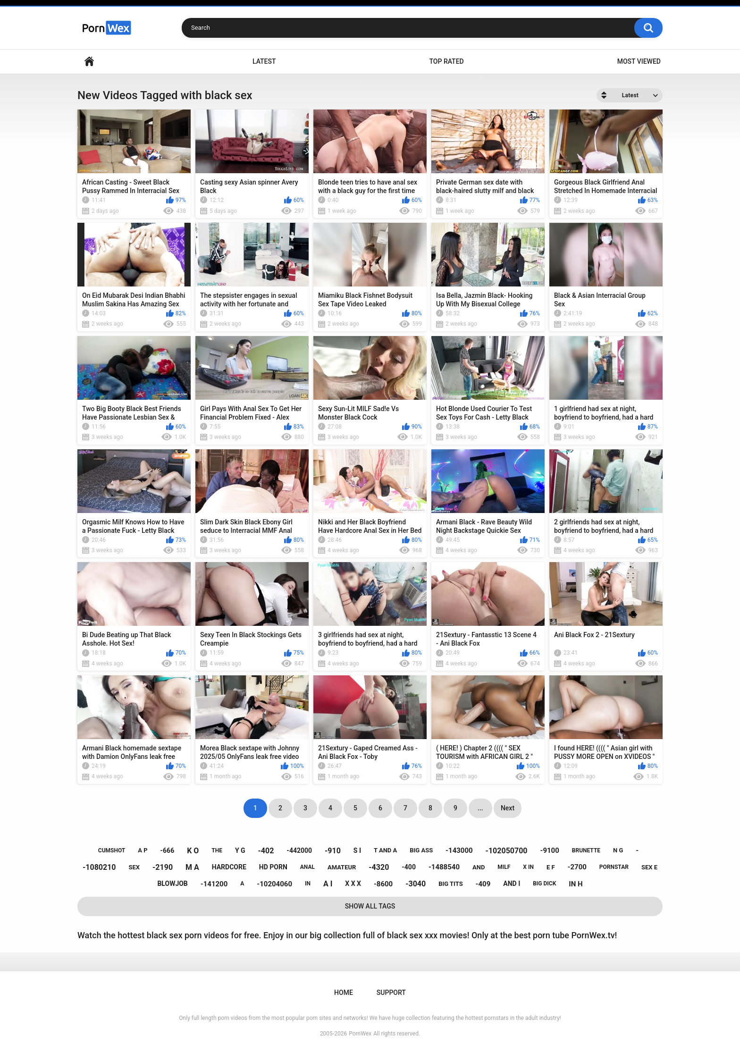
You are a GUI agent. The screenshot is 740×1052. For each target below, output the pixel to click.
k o (193, 850)
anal (307, 867)
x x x (353, 883)
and (478, 867)
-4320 (379, 867)
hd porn (273, 867)
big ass (421, 850)
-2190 (162, 867)
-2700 (577, 867)
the (216, 850)
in (308, 883)
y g (240, 850)
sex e (649, 867)
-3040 (415, 883)
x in (528, 867)
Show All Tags (370, 906)
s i (357, 850)
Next (507, 808)
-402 (266, 850)
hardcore (229, 867)
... (480, 808)
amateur (342, 867)
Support (391, 992)
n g (618, 850)
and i (511, 883)
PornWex (360, 1033)
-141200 (214, 884)
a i (327, 883)
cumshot (111, 850)
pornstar (614, 867)
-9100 (549, 850)
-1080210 (99, 867)
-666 (167, 850)
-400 (409, 867)
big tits (450, 883)
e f (551, 867)
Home (89, 62)
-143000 (459, 850)
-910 (333, 850)
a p (142, 850)
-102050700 (507, 850)
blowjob (172, 883)
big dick (544, 883)
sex (134, 867)
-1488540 (444, 867)
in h (575, 884)
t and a (385, 850)
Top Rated (446, 61)
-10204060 (274, 884)
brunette (586, 850)
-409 (483, 884)
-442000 (299, 850)
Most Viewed (639, 61)
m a (192, 867)
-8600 (383, 884)
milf (503, 867)
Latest (264, 61)
